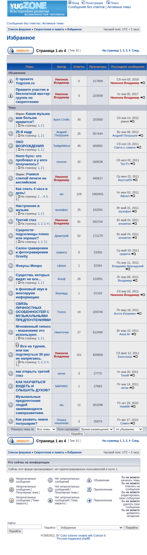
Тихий (125, 375)
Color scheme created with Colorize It (83, 535)
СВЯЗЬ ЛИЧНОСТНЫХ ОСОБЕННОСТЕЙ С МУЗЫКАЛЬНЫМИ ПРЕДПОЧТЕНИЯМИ (33, 312)
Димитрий (61, 235)
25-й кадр (24, 132)
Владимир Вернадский (127, 266)
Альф (62, 278)
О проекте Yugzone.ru (25, 81)
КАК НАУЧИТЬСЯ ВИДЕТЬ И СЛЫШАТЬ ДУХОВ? (33, 386)
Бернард (61, 293)
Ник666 (125, 406)
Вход (73, 3)
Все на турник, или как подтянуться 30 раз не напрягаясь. (33, 352)
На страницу (110, 50)
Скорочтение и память (49, 29)
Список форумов (19, 29)
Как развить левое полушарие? (32, 421)
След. (135, 50)
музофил (61, 209)
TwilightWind (61, 145)
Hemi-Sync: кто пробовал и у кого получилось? (31, 160)
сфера (61, 265)
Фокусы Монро (29, 266)
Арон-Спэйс (61, 119)
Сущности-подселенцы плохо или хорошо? (32, 234)
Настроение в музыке (28, 208)
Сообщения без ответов (86, 7)
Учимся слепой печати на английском (31, 178)
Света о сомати (125, 147)
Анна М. (124, 334)
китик (61, 373)
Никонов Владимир (61, 81)
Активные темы (119, 7)
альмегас (125, 223)
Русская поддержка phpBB (73, 538)
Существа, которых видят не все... (33, 277)
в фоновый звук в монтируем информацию (31, 293)
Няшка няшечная (61, 421)
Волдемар (125, 280)
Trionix (61, 312)
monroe (62, 161)
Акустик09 (125, 180)
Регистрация (92, 3)
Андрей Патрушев (61, 133)
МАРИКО (61, 386)
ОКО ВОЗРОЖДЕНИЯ (30, 144)
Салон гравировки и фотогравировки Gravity (32, 252)
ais (61, 194)
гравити (61, 252)
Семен (124, 423)
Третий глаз (26, 220)
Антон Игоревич (125, 313)
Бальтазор (125, 356)
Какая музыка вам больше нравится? (33, 118)
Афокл (124, 196)
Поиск (112, 3)
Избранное (74, 29)
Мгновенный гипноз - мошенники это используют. (33, 330)
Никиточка (61, 332)
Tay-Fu (125, 163)
